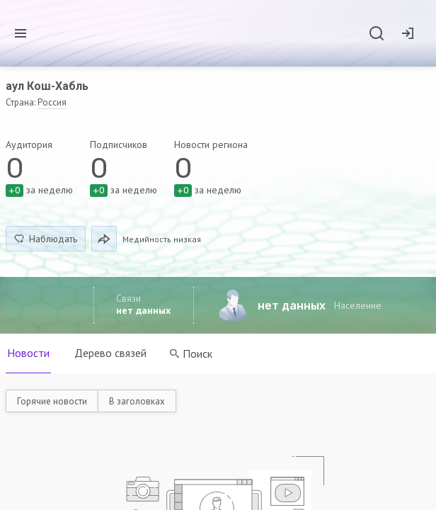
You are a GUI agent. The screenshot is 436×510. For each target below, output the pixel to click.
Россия (52, 102)
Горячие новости (52, 401)
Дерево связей (111, 353)
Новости (28, 353)
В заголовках (137, 401)
